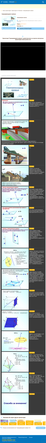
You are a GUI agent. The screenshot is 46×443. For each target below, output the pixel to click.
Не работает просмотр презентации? (9, 75)
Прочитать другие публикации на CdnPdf (23, 69)
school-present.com (8, 440)
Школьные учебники (6, 438)
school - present (10, 2)
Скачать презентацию (25, 28)
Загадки (30, 437)
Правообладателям (22, 437)
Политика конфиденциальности (9, 437)
